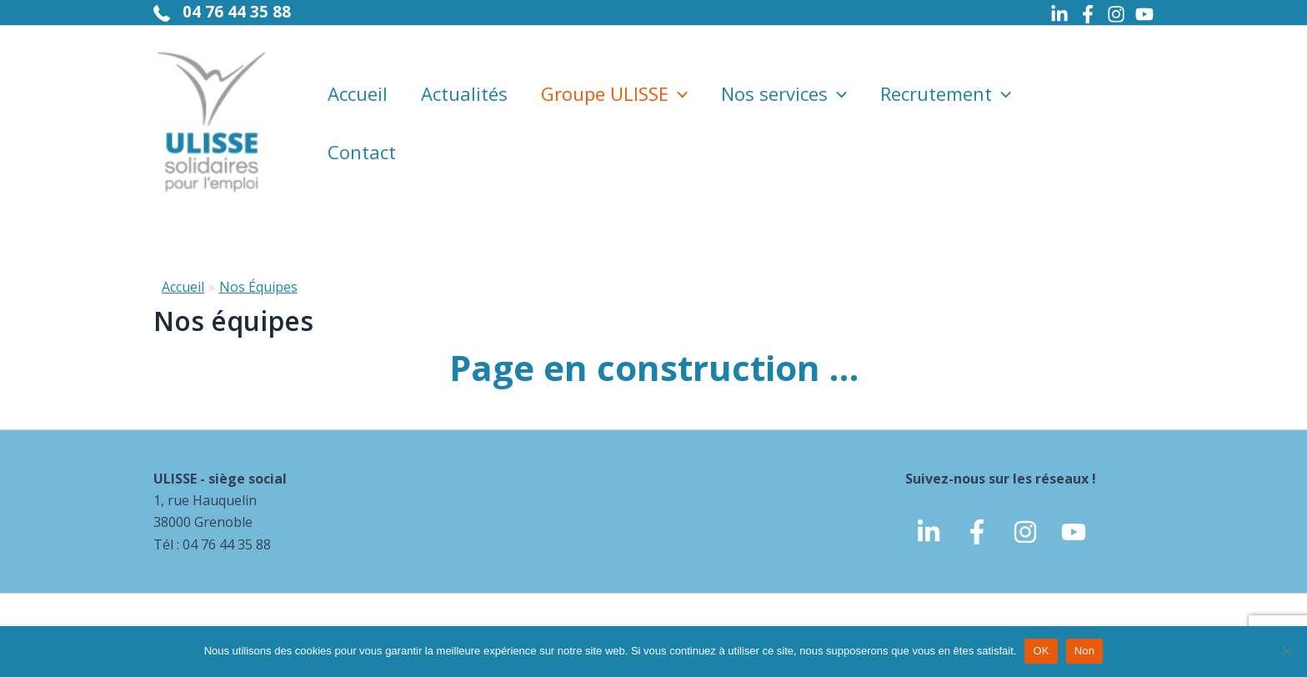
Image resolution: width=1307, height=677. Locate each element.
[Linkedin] (1059, 14)
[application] (678, 93)
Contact (362, 151)
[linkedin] (928, 532)
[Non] (1286, 651)
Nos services (784, 93)
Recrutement (945, 93)
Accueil (358, 93)
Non (1084, 650)
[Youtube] (1144, 14)
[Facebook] (1088, 14)
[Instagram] (1116, 14)
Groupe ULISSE (614, 93)
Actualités (464, 93)
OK (1041, 650)
